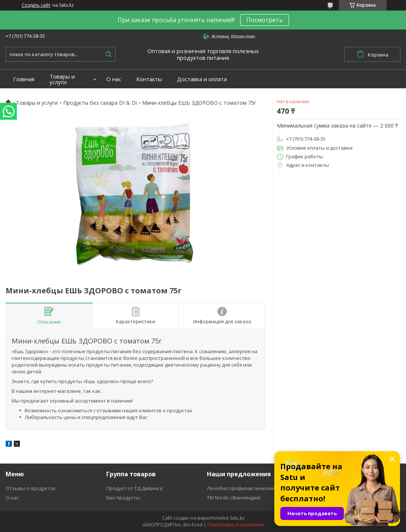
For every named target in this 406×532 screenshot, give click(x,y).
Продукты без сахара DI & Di (100, 103)
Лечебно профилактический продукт (251, 488)
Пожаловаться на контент (236, 525)
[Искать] (108, 54)
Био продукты (123, 497)
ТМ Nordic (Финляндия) (233, 497)
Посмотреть (264, 20)
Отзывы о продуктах (31, 488)
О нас (113, 79)
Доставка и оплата (202, 79)
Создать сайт (36, 5)
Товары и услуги (62, 79)
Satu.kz (237, 518)
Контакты (149, 79)
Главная (23, 79)
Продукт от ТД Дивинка (134, 488)
